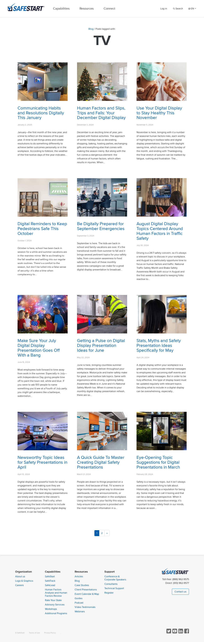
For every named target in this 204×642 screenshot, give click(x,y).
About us (20, 576)
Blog (90, 29)
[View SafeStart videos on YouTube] (174, 632)
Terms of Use (34, 633)
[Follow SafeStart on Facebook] (186, 632)
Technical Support (114, 588)
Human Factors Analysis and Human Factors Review (56, 592)
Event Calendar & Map (87, 594)
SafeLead (50, 585)
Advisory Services (54, 604)
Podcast (79, 602)
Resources (87, 8)
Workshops (51, 609)
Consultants (110, 584)
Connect (110, 8)
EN (192, 8)
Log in (163, 8)
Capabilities (61, 8)
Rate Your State (53, 600)
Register (109, 592)
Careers (19, 585)
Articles (79, 576)
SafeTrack (50, 580)
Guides (78, 598)
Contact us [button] (180, 591)
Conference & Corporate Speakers (115, 578)
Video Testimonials (85, 607)
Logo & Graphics (24, 580)
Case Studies (82, 585)
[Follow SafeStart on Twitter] (168, 632)
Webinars (80, 611)
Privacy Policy (50, 633)
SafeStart (50, 576)
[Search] (177, 8)
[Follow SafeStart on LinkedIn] (180, 632)
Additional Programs (56, 613)
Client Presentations (86, 589)
